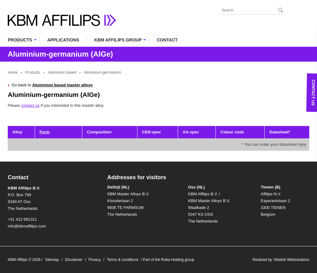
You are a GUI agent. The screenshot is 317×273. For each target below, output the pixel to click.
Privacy (95, 260)
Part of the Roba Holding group (168, 260)
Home (13, 72)
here (302, 144)
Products (32, 72)
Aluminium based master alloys (62, 85)
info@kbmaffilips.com (27, 226)
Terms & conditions (122, 260)
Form (45, 132)
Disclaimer (73, 260)
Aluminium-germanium (102, 72)
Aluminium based (62, 72)
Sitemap (52, 260)
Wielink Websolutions (291, 260)
